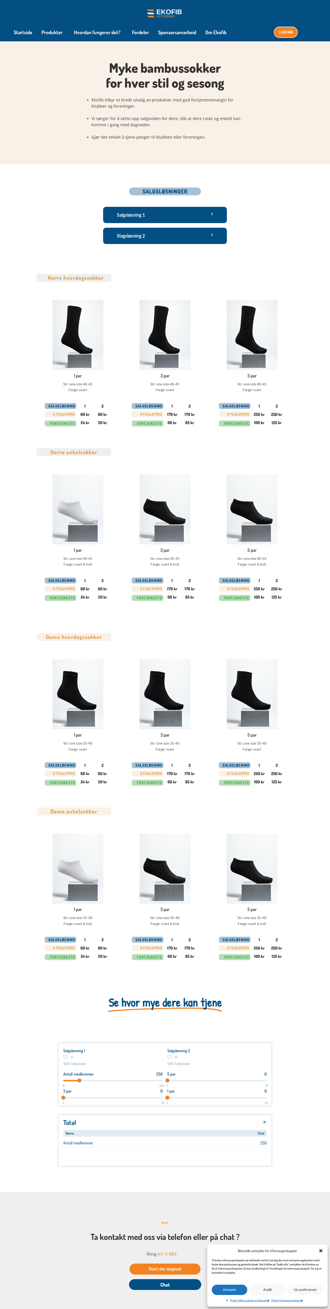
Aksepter (229, 1290)
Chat (165, 1285)
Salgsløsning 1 (131, 215)
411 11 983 (166, 1255)
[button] (321, 1250)
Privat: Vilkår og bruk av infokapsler (249, 1300)
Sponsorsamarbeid (177, 32)
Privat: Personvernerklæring (287, 1300)
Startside (23, 32)
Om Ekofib (215, 32)
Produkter (53, 32)
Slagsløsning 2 (131, 236)
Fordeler (140, 32)
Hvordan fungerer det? (98, 32)
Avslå (267, 1290)
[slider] (79, 1081)
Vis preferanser (305, 1290)
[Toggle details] (264, 1123)
